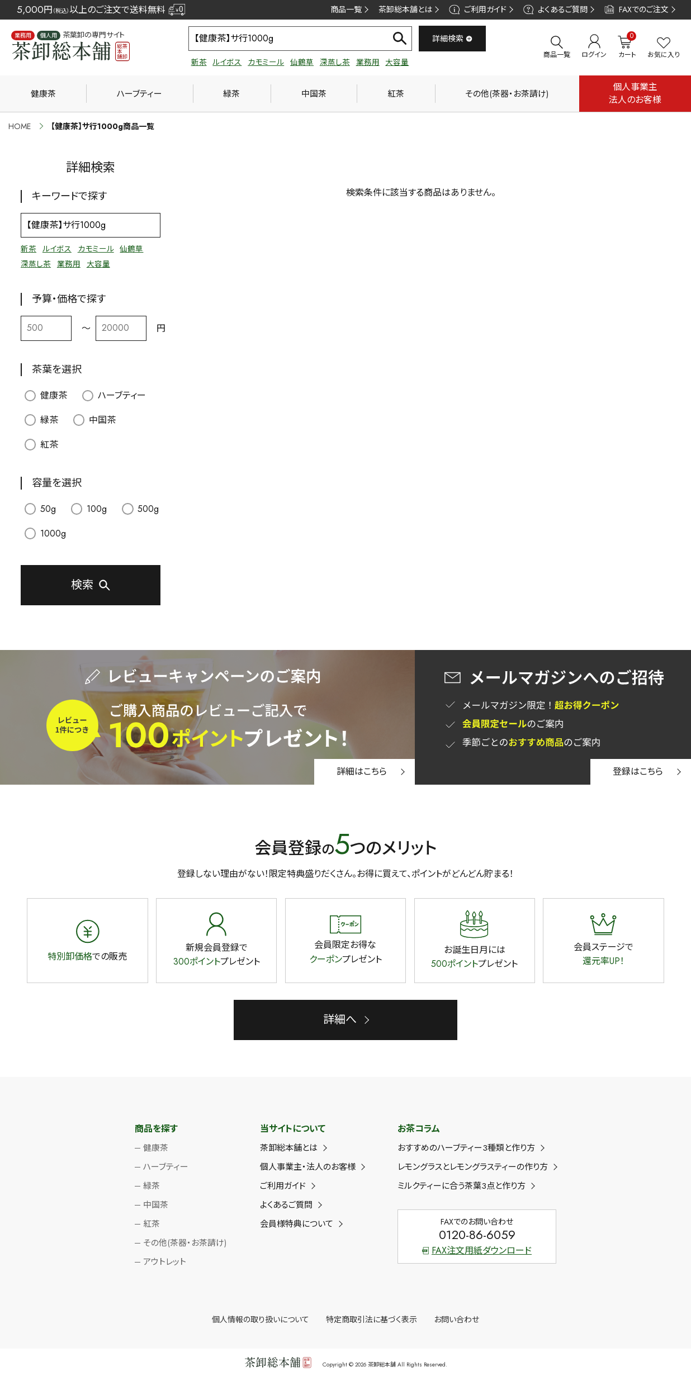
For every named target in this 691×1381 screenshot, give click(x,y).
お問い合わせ (456, 1319)
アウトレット (164, 1262)
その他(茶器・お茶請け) (506, 94)
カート (627, 47)
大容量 (397, 62)
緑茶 (231, 94)
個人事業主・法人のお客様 (308, 1167)
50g (40, 508)
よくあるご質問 (555, 9)
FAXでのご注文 (636, 9)
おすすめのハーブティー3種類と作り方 (466, 1148)
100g (89, 508)
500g (140, 508)
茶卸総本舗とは (405, 9)
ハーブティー (139, 94)
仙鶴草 (302, 62)
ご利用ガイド (477, 9)
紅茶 (395, 94)
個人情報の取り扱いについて (260, 1319)
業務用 (368, 62)
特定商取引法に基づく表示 (371, 1319)
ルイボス (227, 62)
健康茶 (43, 94)
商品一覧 (346, 9)
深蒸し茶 (335, 62)
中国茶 (313, 94)
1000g (46, 533)
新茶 (199, 62)
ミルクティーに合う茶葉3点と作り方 (461, 1186)
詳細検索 (452, 38)
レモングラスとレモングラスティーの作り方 (472, 1167)
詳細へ (340, 1020)
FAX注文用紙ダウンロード (477, 1250)
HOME (19, 126)
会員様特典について (296, 1224)
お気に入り (663, 48)
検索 (82, 585)
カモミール (266, 62)
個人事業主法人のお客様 (635, 93)
